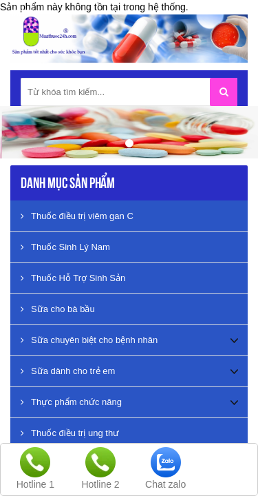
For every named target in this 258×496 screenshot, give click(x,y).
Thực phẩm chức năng (71, 402)
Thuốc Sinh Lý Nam (65, 247)
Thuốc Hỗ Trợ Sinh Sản (73, 278)
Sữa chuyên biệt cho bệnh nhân (89, 340)
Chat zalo (165, 484)
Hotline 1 (35, 484)
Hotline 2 (100, 484)
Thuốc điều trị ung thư (70, 433)
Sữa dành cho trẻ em (68, 371)
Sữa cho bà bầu (58, 309)
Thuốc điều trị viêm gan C (77, 216)
